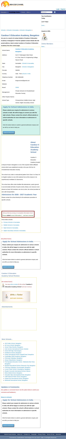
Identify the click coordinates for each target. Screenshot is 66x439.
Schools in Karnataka (13, 30)
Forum (23, 12)
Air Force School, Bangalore (12, 345)
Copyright (33, 434)
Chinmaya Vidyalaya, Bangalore (13, 358)
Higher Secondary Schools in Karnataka (14, 230)
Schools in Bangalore (26, 30)
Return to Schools (6, 397)
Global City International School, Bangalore (16, 378)
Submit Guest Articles (10, 434)
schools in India (26, 73)
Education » (4, 12)
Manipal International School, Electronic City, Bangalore (20, 365)
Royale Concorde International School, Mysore (17, 371)
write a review (14, 284)
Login (58, 9)
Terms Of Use (50, 434)
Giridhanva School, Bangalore (13, 352)
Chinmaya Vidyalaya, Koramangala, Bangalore (17, 367)
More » (29, 12)
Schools (3, 30)
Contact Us (27, 434)
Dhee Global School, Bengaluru (13, 373)
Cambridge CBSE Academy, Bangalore (15, 356)
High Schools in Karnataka (11, 228)
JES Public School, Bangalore (13, 343)
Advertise (58, 434)
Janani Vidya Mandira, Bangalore (14, 347)
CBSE (17, 87)
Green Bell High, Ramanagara (13, 350)
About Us (19, 434)
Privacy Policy (42, 434)
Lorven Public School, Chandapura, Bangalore (17, 369)
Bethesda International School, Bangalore (16, 380)
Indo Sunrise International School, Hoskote (16, 349)
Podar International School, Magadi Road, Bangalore (19, 354)
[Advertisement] (31, 20)
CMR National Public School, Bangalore (16, 376)
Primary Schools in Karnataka (12, 222)
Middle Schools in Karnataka (11, 225)
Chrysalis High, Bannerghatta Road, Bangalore (18, 374)
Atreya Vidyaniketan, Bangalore (13, 360)
